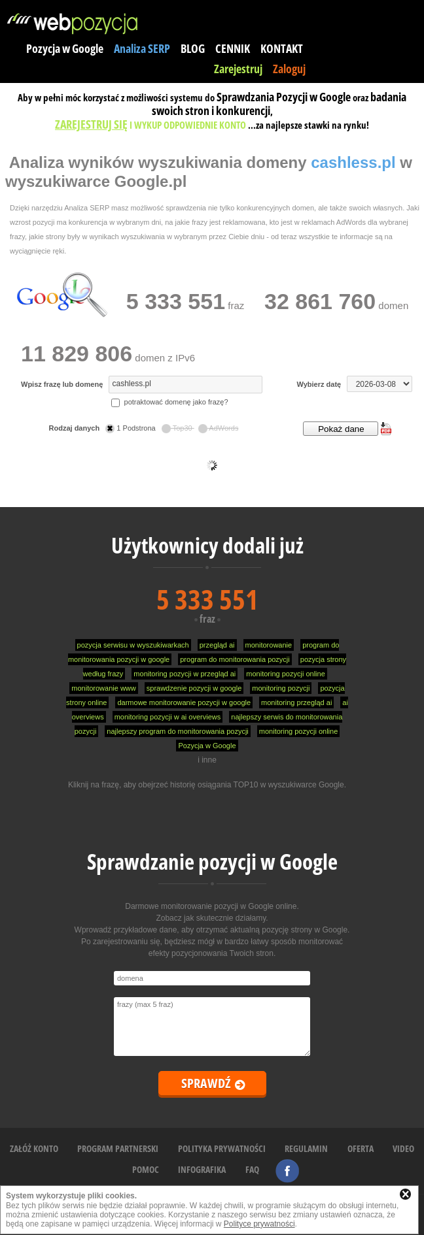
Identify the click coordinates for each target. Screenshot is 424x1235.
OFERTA (360, 1148)
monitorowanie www (103, 688)
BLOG (193, 48)
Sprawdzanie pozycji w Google (212, 861)
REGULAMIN (306, 1148)
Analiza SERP (142, 48)
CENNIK (232, 48)
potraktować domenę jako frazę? (169, 402)
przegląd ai (217, 645)
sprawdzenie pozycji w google (194, 688)
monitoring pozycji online (285, 674)
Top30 (178, 428)
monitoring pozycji (280, 688)
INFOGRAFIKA (202, 1169)
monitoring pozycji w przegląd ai (184, 674)
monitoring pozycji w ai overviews (168, 717)
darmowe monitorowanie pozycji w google (184, 702)
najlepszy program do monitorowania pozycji (177, 731)
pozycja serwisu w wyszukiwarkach (133, 645)
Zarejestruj (238, 68)
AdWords (218, 428)
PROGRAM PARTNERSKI (117, 1148)
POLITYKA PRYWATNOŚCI (222, 1148)
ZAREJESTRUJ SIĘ (91, 124)
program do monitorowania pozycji (235, 659)
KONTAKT (281, 48)
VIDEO (403, 1148)
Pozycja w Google (64, 48)
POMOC (145, 1169)
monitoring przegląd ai (296, 702)
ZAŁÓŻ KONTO (34, 1148)
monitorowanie (268, 645)
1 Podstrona (131, 428)
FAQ (252, 1169)
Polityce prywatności (259, 1223)
